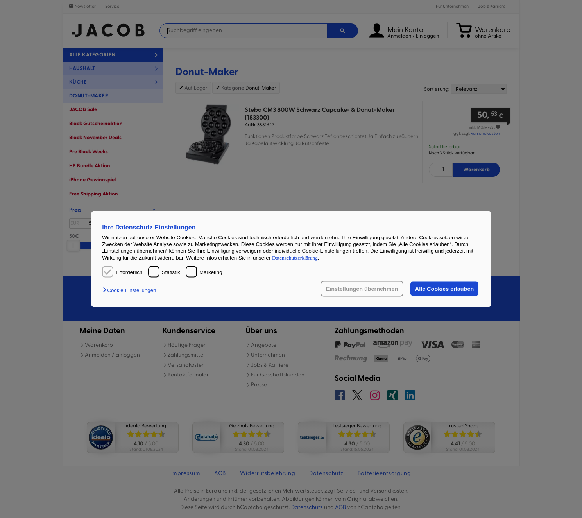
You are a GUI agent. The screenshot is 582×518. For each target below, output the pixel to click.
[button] (131, 290)
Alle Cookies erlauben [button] (444, 289)
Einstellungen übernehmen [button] (362, 289)
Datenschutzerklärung (295, 257)
